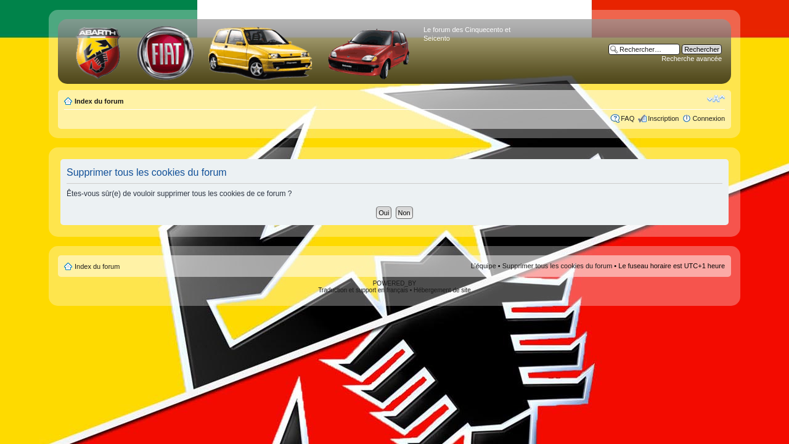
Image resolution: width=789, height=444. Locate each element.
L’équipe (483, 265)
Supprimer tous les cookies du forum (557, 265)
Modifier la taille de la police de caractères (716, 98)
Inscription (663, 118)
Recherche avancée (691, 58)
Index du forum (99, 101)
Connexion (708, 118)
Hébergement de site (442, 290)
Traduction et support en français (363, 290)
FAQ (627, 118)
